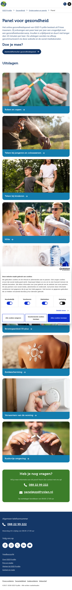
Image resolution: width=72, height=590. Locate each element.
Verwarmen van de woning (19, 415)
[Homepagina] (3, 4)
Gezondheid (20, 10)
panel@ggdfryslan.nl (38, 492)
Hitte (7, 239)
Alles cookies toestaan (59, 318)
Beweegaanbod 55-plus (17, 329)
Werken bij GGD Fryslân (11, 566)
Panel (53, 10)
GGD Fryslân (7, 10)
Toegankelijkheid (20, 581)
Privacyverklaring (8, 581)
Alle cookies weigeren (13, 318)
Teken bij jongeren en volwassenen (23, 153)
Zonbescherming (13, 372)
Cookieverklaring (32, 581)
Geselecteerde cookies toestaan (36, 318)
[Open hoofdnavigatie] (69, 4)
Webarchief (43, 581)
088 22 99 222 (38, 485)
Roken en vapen (13, 110)
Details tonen (61, 310)
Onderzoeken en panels (38, 10)
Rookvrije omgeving (15, 459)
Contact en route (8, 570)
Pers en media (7, 563)
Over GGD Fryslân (9, 559)
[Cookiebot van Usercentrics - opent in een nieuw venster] (61, 269)
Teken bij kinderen (14, 196)
